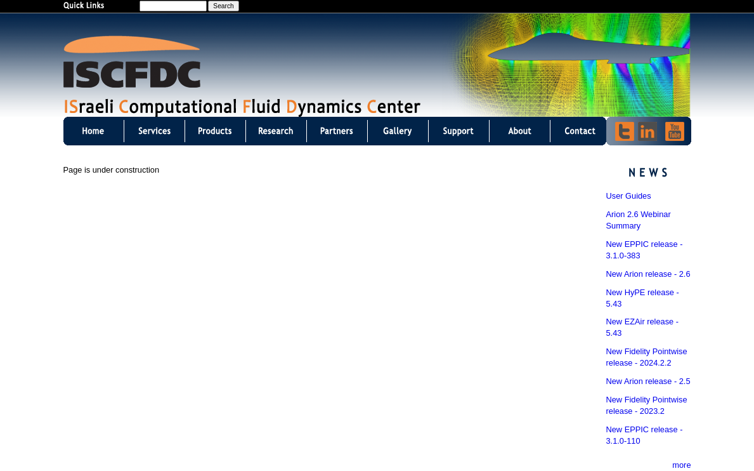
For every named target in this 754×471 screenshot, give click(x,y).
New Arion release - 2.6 (648, 274)
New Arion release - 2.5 (648, 381)
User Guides (628, 196)
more (681, 465)
